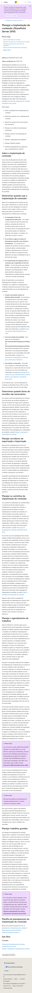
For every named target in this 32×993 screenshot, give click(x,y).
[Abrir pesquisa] (25, 2)
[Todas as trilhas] (3, 20)
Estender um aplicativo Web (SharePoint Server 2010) (17, 331)
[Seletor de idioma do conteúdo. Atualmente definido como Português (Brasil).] (9, 963)
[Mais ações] (28, 20)
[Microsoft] (16, 2)
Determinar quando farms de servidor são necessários (13, 44)
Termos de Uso (7, 986)
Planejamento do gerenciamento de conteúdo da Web (15, 20)
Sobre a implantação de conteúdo (11, 39)
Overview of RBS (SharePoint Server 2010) (15, 765)
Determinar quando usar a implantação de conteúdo (16, 41)
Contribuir (22, 979)
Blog (15, 979)
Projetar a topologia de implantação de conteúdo (16, 949)
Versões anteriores (7, 979)
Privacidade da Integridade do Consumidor (14, 983)
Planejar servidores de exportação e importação (15, 47)
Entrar (29, 2)
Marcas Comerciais (17, 986)
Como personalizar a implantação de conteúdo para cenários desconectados (16, 357)
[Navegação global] (1, 2)
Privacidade (6, 981)
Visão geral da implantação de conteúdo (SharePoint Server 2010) (14, 530)
